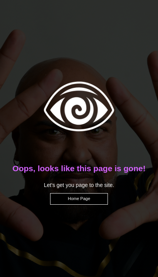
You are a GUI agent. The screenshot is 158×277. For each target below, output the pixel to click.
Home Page (79, 198)
